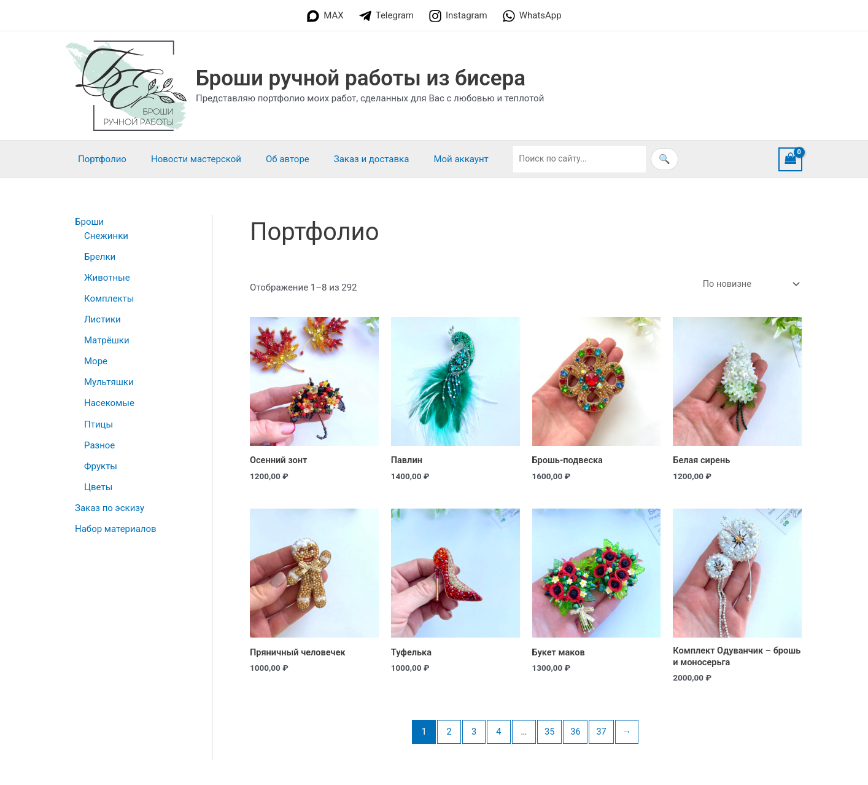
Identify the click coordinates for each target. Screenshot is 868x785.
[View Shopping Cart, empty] (790, 159)
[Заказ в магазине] (749, 284)
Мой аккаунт (433, 159)
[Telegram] (386, 16)
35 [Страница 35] (549, 733)
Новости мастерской (187, 159)
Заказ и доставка (350, 159)
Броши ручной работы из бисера (360, 78)
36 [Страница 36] (576, 733)
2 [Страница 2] (446, 733)
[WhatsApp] (531, 16)
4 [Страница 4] (497, 733)
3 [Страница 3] (472, 733)
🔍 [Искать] (634, 159)
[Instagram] (458, 16)
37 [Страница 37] (602, 733)
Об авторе (272, 159)
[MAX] (325, 16)
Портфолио (99, 159)
